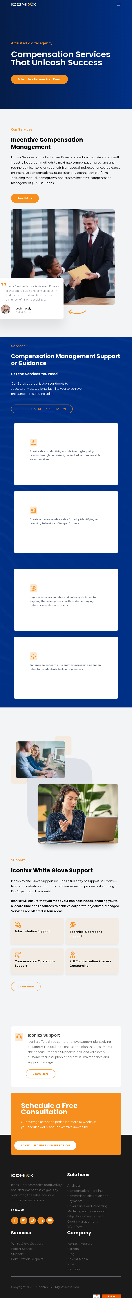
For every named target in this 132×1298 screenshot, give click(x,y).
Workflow (74, 1226)
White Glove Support (27, 1243)
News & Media (77, 1259)
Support (17, 1254)
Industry (73, 1269)
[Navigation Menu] (119, 4)
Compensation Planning (85, 1191)
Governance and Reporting (87, 1206)
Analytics (73, 1185)
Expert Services (22, 1249)
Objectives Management (85, 1216)
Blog (70, 1254)
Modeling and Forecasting (86, 1211)
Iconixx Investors (79, 1243)
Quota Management (82, 1221)
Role (70, 1264)
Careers (73, 1249)
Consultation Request (27, 1259)
